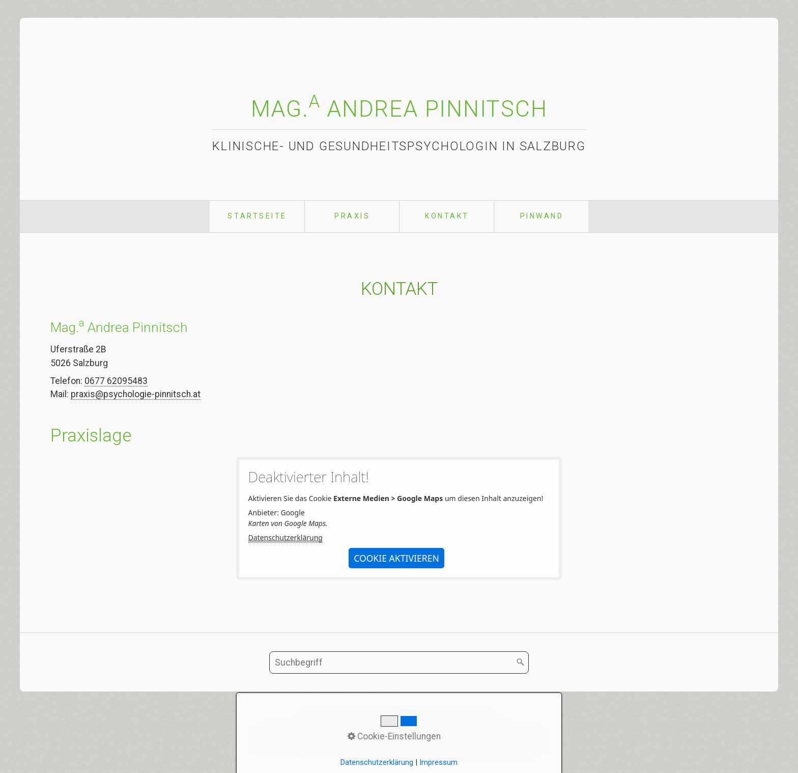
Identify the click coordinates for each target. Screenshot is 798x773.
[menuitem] (257, 216)
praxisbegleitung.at (499, 739)
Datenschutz (468, 725)
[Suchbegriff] (399, 662)
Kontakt (447, 216)
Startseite (257, 216)
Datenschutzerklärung (285, 537)
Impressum (412, 725)
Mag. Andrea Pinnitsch (399, 109)
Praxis (352, 216)
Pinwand (542, 216)
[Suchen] (520, 662)
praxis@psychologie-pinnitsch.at (136, 394)
